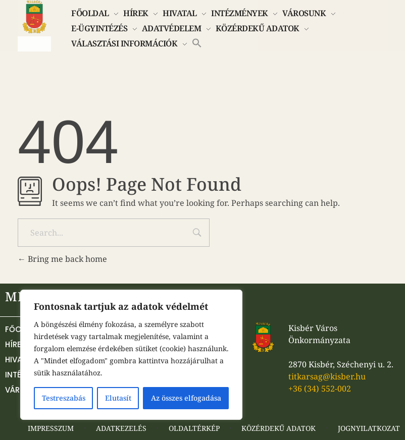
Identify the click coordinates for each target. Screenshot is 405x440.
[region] (131, 355)
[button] (197, 41)
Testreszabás (63, 398)
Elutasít (118, 398)
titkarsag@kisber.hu (327, 376)
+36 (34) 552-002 (319, 388)
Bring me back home (62, 258)
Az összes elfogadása (186, 398)
